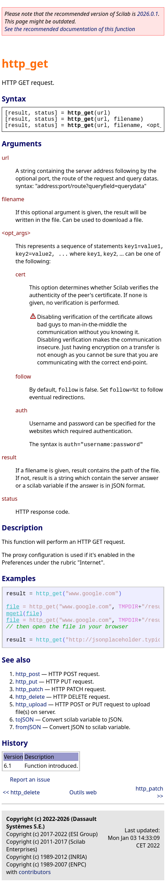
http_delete (30, 696)
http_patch (29, 689)
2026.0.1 (147, 14)
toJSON (24, 719)
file (12, 607)
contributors (35, 872)
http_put (26, 681)
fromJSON (28, 727)
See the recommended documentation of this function (69, 29)
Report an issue (30, 779)
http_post (27, 674)
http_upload (31, 704)
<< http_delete (21, 792)
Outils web (83, 792)
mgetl (14, 614)
